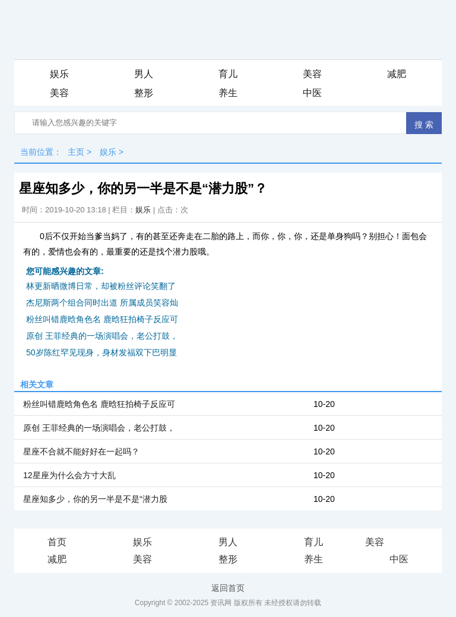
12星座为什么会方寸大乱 (69, 475)
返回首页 (228, 588)
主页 (76, 152)
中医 (312, 93)
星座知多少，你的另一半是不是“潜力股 (95, 499)
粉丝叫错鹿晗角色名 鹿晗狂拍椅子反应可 (102, 319)
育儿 (228, 74)
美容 (312, 74)
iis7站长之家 (410, 543)
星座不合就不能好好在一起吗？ (81, 451)
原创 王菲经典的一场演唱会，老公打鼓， (102, 336)
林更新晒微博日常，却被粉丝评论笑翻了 (101, 286)
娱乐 (59, 74)
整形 (143, 93)
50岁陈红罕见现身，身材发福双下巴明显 (101, 352)
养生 (228, 93)
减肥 (396, 74)
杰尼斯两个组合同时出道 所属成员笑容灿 (102, 302)
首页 (57, 542)
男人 (143, 74)
